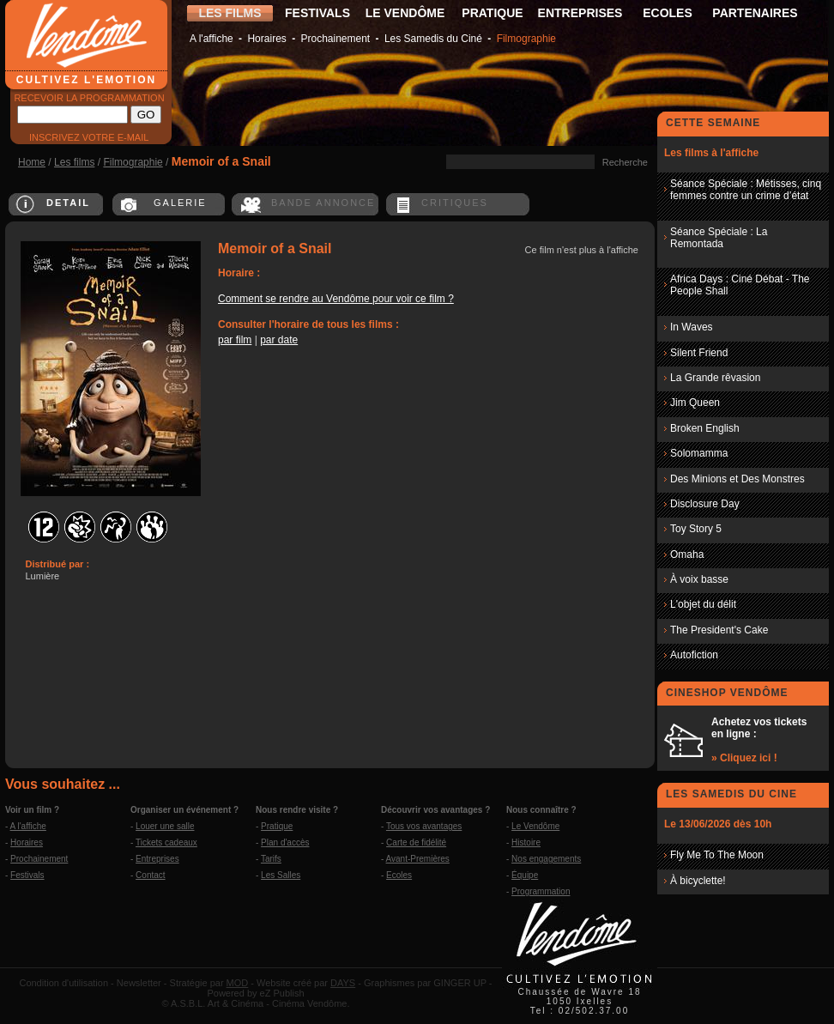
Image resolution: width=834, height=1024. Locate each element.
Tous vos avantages (424, 826)
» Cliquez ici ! (744, 758)
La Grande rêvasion (715, 378)
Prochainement (335, 39)
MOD (238, 983)
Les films (74, 162)
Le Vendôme (535, 826)
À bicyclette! (698, 881)
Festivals (27, 875)
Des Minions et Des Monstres (737, 479)
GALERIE (180, 202)
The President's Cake (719, 630)
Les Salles (280, 875)
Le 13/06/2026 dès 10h (717, 824)
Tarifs (271, 858)
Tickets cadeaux (166, 842)
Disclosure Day (705, 504)
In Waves (691, 327)
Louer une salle (165, 826)
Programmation (540, 891)
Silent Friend (699, 353)
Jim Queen (695, 403)
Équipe (524, 875)
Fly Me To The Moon (717, 855)
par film (234, 340)
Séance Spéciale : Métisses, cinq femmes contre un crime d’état (745, 190)
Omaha (687, 554)
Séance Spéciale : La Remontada (718, 238)
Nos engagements (546, 858)
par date (279, 340)
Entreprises (157, 858)
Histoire (526, 842)
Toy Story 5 (696, 529)
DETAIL (68, 202)
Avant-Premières (418, 858)
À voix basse (699, 579)
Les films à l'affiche (711, 153)
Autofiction (694, 655)
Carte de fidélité (416, 842)
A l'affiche (211, 39)
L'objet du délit (703, 604)
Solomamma (699, 453)
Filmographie (526, 39)
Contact (150, 875)
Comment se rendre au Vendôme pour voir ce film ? (336, 299)
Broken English (705, 428)
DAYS (342, 983)
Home (31, 162)
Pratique (277, 826)
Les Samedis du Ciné (433, 39)
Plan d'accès (285, 842)
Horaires (266, 39)
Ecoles (399, 875)
